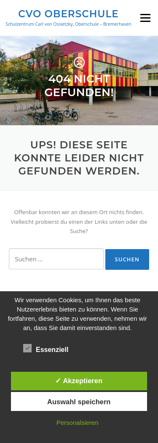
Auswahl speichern (78, 401)
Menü (145, 17)
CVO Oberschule (68, 13)
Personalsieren (77, 422)
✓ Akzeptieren (78, 380)
